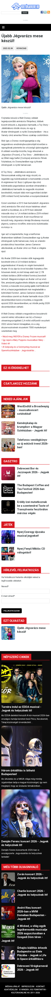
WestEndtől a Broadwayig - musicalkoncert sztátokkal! (33, 410)
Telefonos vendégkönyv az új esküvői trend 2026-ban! (32, 443)
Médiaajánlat (12, 986)
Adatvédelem (11, 989)
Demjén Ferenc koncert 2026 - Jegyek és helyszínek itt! (24, 843)
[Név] (25, 591)
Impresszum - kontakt (33, 986)
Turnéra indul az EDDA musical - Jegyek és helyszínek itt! (21, 708)
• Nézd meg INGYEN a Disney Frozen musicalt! (23, 336)
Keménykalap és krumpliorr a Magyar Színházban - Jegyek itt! (32, 426)
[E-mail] (25, 601)
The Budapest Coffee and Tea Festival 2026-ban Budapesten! (33, 489)
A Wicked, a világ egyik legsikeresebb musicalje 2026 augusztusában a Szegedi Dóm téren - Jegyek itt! (24, 933)
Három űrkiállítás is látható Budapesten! (18, 772)
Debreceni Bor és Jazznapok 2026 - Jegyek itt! (33, 472)
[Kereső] (11, 12)
